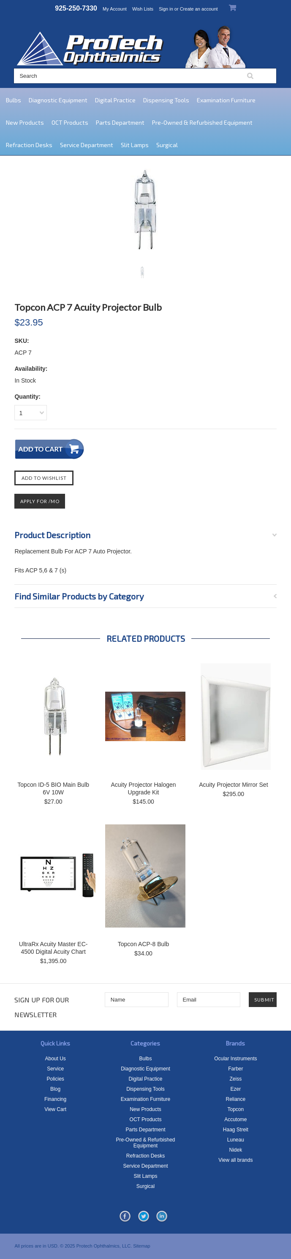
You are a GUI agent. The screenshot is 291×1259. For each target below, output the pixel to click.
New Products (25, 122)
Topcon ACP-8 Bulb (143, 944)
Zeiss (236, 1079)
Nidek (235, 1150)
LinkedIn (161, 1216)
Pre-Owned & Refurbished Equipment (202, 122)
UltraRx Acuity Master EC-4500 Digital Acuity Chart (53, 948)
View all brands (235, 1160)
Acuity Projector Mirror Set (233, 784)
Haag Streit (235, 1130)
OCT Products (70, 122)
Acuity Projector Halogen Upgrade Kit (143, 788)
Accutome (235, 1119)
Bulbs (13, 100)
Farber (235, 1069)
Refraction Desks (29, 144)
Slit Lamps (135, 144)
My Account (115, 8)
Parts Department (120, 122)
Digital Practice (115, 100)
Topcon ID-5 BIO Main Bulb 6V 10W (53, 788)
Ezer (236, 1089)
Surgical (167, 144)
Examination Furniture (226, 100)
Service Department (86, 144)
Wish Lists (142, 8)
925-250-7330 (76, 8)
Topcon (236, 1109)
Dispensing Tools (166, 100)
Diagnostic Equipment (58, 100)
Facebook (125, 1216)
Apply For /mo (40, 501)
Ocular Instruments (235, 1059)
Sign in (166, 8)
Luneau (235, 1140)
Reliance (236, 1099)
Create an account (199, 8)
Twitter (143, 1216)
